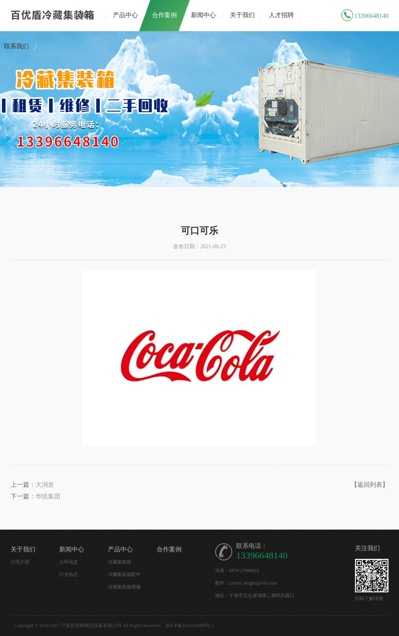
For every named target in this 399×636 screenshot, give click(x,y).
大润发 (44, 484)
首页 (86, 15)
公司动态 (68, 562)
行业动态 (68, 574)
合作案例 (164, 15)
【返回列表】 (369, 484)
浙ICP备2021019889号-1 (189, 625)
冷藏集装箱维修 (124, 587)
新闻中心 (203, 15)
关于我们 (242, 15)
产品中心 (125, 15)
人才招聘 (281, 15)
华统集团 (47, 496)
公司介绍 (20, 562)
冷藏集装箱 (119, 562)
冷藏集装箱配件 (124, 574)
